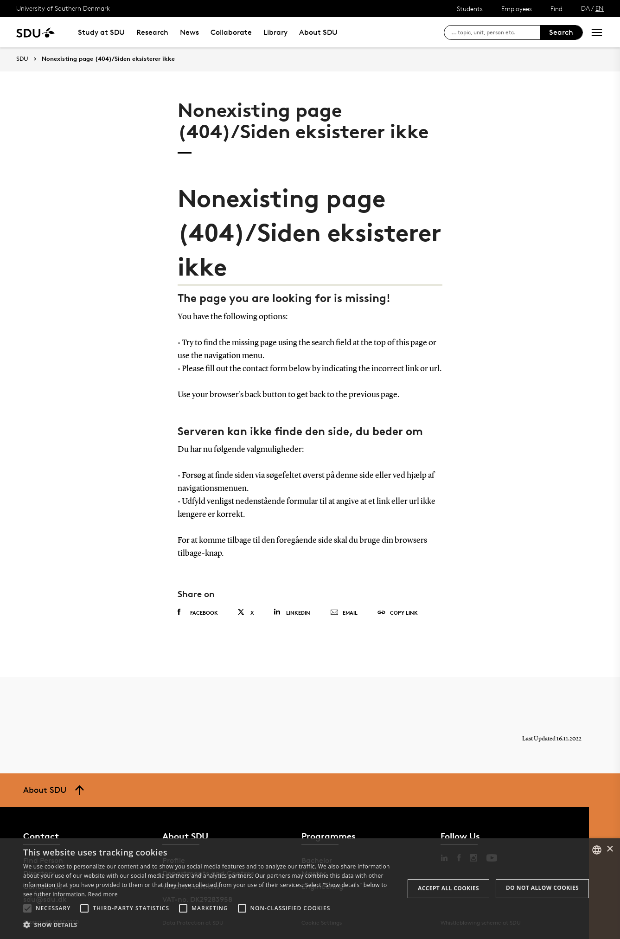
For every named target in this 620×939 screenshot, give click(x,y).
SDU (22, 59)
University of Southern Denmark (63, 8)
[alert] (310, 888)
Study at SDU (101, 32)
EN (599, 8)
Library (275, 32)
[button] (27, 908)
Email (344, 613)
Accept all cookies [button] (448, 888)
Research (152, 32)
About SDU (318, 32)
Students (470, 9)
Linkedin (292, 612)
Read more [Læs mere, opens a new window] (103, 894)
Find (556, 9)
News (189, 32)
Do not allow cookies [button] (542, 888)
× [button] (609, 849)
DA (585, 8)
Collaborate (231, 32)
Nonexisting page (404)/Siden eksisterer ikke (108, 59)
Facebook (198, 612)
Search (561, 32)
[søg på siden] (495, 32)
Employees (516, 9)
